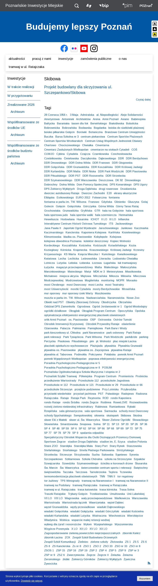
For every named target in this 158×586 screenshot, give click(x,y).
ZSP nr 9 (49, 555)
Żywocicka (50, 563)
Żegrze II (103, 555)
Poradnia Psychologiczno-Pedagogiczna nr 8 (72, 367)
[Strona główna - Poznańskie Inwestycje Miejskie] (127, 5)
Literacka (105, 258)
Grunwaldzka (71, 210)
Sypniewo (121, 454)
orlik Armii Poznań (55, 319)
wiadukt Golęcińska (56, 511)
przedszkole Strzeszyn (58, 389)
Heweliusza (51, 219)
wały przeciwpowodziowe (96, 498)
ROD (106, 398)
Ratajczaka (51, 398)
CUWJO (49, 153)
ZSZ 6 (61, 555)
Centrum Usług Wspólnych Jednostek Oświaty (113, 140)
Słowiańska (51, 424)
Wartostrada (52, 502)
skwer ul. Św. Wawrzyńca (84, 419)
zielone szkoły (99, 541)
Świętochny (141, 467)
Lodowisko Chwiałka (125, 258)
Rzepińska (50, 411)
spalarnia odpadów (92, 432)
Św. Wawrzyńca (69, 467)
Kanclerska (72, 232)
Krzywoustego (53, 254)
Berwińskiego (98, 123)
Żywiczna (129, 559)
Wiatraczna (99, 515)
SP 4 (47, 428)
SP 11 (106, 424)
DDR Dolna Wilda (79, 162)
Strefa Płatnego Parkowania (96, 450)
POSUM (107, 367)
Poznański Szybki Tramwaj (60, 376)
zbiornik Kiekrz (131, 533)
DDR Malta (73, 171)
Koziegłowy (51, 249)
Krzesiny (139, 249)
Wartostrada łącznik (74, 502)
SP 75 (138, 428)
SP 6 (74, 428)
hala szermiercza (106, 215)
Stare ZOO (51, 446)
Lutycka (61, 262)
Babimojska (138, 119)
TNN (102, 476)
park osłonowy (115, 332)
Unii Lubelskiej (136, 493)
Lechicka (73, 258)
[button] (77, 5)
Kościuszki (99, 245)
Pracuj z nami (41, 58)
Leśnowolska (89, 258)
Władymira (50, 520)
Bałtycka (49, 123)
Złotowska (116, 541)
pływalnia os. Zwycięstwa (93, 350)
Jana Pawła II (52, 228)
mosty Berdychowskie (106, 289)
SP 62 (82, 428)
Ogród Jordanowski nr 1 (107, 306)
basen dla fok (80, 123)
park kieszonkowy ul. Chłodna (62, 332)
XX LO (103, 528)
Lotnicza (49, 262)
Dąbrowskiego (107, 158)
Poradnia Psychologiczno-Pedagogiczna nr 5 (72, 363)
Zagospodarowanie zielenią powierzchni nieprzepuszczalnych (82, 533)
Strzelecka (50, 454)
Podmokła (80, 354)
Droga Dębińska (87, 188)
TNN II (111, 476)
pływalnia (110, 345)
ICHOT (95, 219)
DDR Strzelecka (116, 175)
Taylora (112, 472)
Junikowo (126, 228)
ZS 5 (136, 541)
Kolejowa (115, 236)
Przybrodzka (128, 389)
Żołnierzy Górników (83, 559)
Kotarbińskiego (117, 245)
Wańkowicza (122, 498)
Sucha (96, 454)
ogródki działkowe (55, 310)
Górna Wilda (106, 206)
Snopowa (85, 424)
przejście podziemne (87, 389)
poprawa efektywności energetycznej (111, 358)
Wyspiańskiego (103, 524)
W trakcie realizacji (20, 87)
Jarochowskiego (108, 228)
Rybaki (131, 406)
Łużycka (49, 267)
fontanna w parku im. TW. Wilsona (65, 201)
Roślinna (106, 402)
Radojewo (127, 393)
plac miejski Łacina (124, 341)
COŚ (134, 149)
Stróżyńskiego (125, 450)
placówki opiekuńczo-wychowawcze (66, 345)
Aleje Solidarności (132, 114)
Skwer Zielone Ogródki (116, 419)
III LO (112, 219)
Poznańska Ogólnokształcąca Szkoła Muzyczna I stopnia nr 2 (82, 371)
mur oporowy (52, 293)
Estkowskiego (65, 197)
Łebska (73, 262)
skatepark (112, 415)
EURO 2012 (83, 197)
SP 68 (110, 428)
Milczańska (100, 276)
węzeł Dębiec (115, 502)
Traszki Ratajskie (55, 493)
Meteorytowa (115, 271)
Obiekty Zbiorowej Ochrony (82, 302)
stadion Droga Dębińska (83, 441)
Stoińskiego (70, 450)
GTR (97, 210)
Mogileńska (92, 280)
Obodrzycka (108, 302)
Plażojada (96, 345)
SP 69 (119, 428)
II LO (104, 219)
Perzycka (50, 341)
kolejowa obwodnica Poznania (62, 241)
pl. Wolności (103, 341)
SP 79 (66, 432)
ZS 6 (144, 541)
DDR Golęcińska (54, 167)
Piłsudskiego (79, 341)
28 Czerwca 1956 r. (56, 114)
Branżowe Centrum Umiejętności (125, 132)
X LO (74, 528)
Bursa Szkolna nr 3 (67, 136)
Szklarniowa (72, 459)
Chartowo (50, 145)
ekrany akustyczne (125, 193)
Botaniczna (96, 132)
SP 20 (124, 424)
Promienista (126, 376)
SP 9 (75, 432)
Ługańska (110, 262)
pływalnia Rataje (121, 350)
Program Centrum (105, 376)
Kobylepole (101, 236)
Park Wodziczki (113, 337)
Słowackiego (140, 419)
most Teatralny (114, 284)
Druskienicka (128, 188)
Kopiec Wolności (120, 241)
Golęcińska (74, 206)
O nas (123, 58)
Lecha (62, 258)
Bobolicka (132, 123)
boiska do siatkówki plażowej (126, 127)
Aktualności (17, 58)
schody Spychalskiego (58, 415)
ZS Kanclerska (61, 546)
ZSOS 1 (49, 550)
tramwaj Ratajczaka (85, 485)
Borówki (82, 132)
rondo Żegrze (90, 402)
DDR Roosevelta (93, 175)
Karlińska (114, 232)
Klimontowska (52, 236)
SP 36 (143, 424)
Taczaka (68, 472)
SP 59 (65, 428)
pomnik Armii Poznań (130, 354)
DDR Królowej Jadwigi (128, 167)
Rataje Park (78, 398)
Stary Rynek (117, 446)
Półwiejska (85, 376)
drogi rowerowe (108, 188)
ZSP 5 (112, 550)
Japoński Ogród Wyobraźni (79, 228)
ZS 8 (47, 546)
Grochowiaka (52, 210)
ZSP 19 (82, 550)
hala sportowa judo (56, 215)
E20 (109, 193)
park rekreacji (52, 337)
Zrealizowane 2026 (21, 104)
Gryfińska (86, 210)
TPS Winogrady (70, 480)
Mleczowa (139, 276)
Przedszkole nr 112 (56, 384)
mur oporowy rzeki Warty (77, 293)
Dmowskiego (133, 180)
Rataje (65, 398)
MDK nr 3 (99, 271)
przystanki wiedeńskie (57, 393)
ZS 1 (128, 541)
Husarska (82, 219)
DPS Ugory (140, 184)
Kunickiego (108, 254)
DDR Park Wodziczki (111, 171)
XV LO (93, 528)
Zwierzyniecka (75, 555)
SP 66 (101, 428)
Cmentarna (102, 145)
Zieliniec (83, 541)
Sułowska (107, 454)
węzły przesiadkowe (82, 507)
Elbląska (49, 197)
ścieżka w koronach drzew (117, 463)
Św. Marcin (51, 467)
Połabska (110, 354)
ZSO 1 (87, 546)
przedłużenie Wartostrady (60, 380)
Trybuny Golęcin (77, 493)
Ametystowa (52, 119)
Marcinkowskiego (54, 271)
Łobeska (85, 262)
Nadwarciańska (95, 297)
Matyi (87, 271)
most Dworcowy (76, 284)
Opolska (140, 310)
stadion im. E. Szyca (112, 441)
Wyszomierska (124, 524)
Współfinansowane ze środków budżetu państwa (23, 151)
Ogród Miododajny (135, 306)
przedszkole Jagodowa (115, 380)
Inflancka (123, 219)
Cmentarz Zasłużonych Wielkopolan (66, 149)
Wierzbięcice (135, 515)
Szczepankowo (53, 459)
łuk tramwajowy (127, 262)
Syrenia (134, 454)
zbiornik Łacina (53, 537)
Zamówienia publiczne (96, 58)
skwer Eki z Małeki (55, 419)
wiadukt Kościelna (132, 511)
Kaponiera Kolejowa (93, 232)
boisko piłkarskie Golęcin (59, 132)
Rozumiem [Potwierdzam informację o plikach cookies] (144, 578)
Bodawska (85, 127)
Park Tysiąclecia (73, 337)
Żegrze (91, 555)
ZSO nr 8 (134, 546)
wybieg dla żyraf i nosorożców (62, 524)
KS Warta (70, 254)
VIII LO (58, 498)
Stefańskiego (52, 450)
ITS (111, 223)
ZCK (67, 537)
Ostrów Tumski (122, 319)
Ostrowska (104, 319)
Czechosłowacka (121, 153)
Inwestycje (65, 58)
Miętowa (86, 276)
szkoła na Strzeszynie (118, 459)
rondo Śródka (71, 402)
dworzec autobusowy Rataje (61, 193)
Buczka (48, 136)
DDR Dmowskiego (55, 162)
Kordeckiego (52, 245)
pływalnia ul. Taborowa (58, 354)
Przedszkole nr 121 (82, 384)
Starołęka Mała (83, 446)
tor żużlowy (51, 480)
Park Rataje (133, 332)
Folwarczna (99, 197)
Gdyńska (106, 201)
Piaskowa (64, 341)
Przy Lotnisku (110, 389)
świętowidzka (52, 472)
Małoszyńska (128, 267)
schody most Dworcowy (133, 411)
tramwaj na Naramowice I (97, 480)
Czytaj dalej (143, 99)
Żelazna (128, 555)
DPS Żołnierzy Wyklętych (59, 188)
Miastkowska (133, 271)
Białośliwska (116, 123)
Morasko (131, 280)
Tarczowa (81, 472)
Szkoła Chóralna (92, 459)
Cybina (60, 153)
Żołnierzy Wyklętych (109, 559)
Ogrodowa (83, 306)
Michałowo (50, 276)
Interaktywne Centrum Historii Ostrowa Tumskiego (75, 223)
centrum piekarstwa (93, 136)
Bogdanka (100, 127)
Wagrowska (72, 498)
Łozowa (97, 262)
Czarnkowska (100, 153)
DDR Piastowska (136, 171)
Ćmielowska (71, 158)
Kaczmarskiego (53, 232)
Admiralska (87, 114)
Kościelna (85, 245)
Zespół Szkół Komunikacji (60, 541)
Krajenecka (80, 249)
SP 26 (134, 424)
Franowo (94, 201)
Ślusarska (141, 463)
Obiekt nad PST (54, 302)
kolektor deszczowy (96, 241)
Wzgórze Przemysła (56, 528)
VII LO (48, 498)
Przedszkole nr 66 (131, 384)
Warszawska (140, 498)
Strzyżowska (82, 454)
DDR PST (75, 175)
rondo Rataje (52, 402)
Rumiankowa (117, 406)
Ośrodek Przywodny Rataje (102, 324)
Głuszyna (133, 201)
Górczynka (89, 206)
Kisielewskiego (131, 232)
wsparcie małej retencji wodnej (91, 520)
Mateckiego (75, 271)
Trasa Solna (126, 489)
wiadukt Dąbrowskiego (111, 507)
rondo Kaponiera (121, 398)
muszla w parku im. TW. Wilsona (64, 297)
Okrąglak (74, 310)
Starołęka (66, 446)
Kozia (132, 245)
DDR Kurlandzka (54, 171)
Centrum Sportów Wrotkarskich (63, 140)
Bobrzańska (69, 127)
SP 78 (57, 432)
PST (100, 393)
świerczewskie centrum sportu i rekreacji (106, 467)
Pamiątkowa (95, 328)
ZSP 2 (93, 550)
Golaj (144, 201)
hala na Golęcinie (113, 210)
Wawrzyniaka (97, 502)
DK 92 (119, 180)
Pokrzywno (95, 354)
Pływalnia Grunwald (130, 345)
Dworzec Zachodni (93, 193)
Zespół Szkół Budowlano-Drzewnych (94, 537)
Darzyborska (88, 158)
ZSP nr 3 (133, 550)
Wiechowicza (117, 515)
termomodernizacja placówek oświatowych (70, 476)
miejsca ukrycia (69, 276)
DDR (121, 158)
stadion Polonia (137, 441)
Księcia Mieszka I (89, 254)
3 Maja (74, 114)
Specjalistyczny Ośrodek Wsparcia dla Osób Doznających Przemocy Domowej (92, 437)
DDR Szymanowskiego (58, 180)
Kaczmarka (141, 228)
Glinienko (120, 201)
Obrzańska (125, 302)
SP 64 (91, 428)
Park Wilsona (93, 337)
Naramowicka (116, 297)
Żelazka (116, 555)
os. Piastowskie (78, 319)
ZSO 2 (97, 546)
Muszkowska (103, 293)
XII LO (83, 528)
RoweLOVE (120, 402)
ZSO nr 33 (121, 546)
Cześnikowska (53, 158)
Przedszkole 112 (88, 380)
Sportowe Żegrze (55, 441)
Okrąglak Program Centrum (99, 310)
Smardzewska (69, 424)
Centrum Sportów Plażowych (125, 136)
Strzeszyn (66, 454)
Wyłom (87, 524)
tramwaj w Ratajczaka (113, 485)
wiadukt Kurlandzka (56, 515)
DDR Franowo (101, 162)
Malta (98, 267)
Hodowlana (68, 219)
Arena (96, 119)
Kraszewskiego (98, 249)
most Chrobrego (54, 284)
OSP (93, 319)
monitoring (107, 280)
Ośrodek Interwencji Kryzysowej (64, 324)
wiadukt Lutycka (80, 515)
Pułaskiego (112, 393)
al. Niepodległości (107, 114)
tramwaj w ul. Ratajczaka (59, 489)
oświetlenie (128, 324)
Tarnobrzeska (97, 472)
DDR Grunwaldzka (78, 167)
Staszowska (134, 446)
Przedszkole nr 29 (107, 384)
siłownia (99, 415)
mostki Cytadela (81, 289)
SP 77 (47, 432)
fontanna (114, 197)
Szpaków (139, 459)
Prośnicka (142, 376)
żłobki (66, 559)
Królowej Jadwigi (120, 249)
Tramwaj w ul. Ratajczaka (26, 67)
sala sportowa (93, 411)
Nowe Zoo (133, 297)
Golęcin (60, 206)
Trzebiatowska (98, 493)
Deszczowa (106, 180)
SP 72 (129, 428)
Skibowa (126, 415)
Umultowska (117, 493)
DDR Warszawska (85, 180)
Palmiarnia (78, 328)
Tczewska (126, 472)
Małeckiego (111, 267)
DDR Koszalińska (102, 167)
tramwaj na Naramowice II (132, 480)
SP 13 (115, 424)
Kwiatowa (50, 258)
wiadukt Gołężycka (81, 511)
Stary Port (101, 446)
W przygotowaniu (19, 95)
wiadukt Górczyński (107, 511)
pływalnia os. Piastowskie (60, 350)
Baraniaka (63, 123)
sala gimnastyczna (70, 411)
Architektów (83, 119)
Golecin (49, 206)
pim (92, 341)
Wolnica (64, 520)
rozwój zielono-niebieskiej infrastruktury (68, 406)
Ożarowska (51, 328)
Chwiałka (87, 145)
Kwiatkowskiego (127, 254)
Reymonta (94, 398)
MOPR (120, 280)
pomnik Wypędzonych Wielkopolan (65, 358)
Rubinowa (101, 406)
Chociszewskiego (69, 145)
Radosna (141, 393)
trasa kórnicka (108, 489)
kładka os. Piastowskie (78, 236)
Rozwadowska (138, 402)
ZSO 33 (107, 546)
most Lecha (95, 284)
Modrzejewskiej (53, 280)
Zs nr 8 (76, 546)
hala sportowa (134, 210)
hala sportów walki (81, 215)
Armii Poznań (110, 119)
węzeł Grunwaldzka (56, 507)
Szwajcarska (52, 463)
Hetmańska (126, 215)
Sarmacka (110, 411)
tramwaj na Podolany (57, 485)
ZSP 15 (60, 550)
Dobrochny (50, 184)
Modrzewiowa (74, 280)
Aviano (125, 119)
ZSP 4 (102, 550)
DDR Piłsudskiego (55, 175)
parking (143, 337)
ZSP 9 (122, 550)
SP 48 (55, 428)
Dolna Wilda (67, 184)
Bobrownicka (52, 127)
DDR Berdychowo (137, 158)
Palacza (65, 328)
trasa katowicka (87, 489)
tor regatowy (125, 476)
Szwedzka (68, 463)
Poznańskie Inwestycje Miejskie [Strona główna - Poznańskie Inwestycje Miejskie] (34, 5)
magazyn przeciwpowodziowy (74, 267)
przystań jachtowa (84, 393)
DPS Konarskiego (121, 184)
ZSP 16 (71, 550)
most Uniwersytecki (56, 289)
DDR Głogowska (122, 162)
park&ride (131, 337)
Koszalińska (69, 245)
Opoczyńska (125, 310)
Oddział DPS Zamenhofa (59, 306)
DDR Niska (89, 171)
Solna (97, 424)
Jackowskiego (124, 223)
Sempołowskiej (83, 415)
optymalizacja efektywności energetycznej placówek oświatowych (84, 315)
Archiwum (17, 111)
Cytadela (72, 153)
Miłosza (114, 276)
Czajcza (85, 153)
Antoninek (68, 119)
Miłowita (126, 276)
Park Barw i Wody (116, 328)
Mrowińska (128, 289)
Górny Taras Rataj (127, 206)
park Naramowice (93, 332)
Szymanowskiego (87, 463)
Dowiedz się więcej (31, 580)
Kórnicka (66, 249)
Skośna (137, 415)
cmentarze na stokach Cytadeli (110, 149)
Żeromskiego (52, 559)
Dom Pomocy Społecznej (92, 184)
